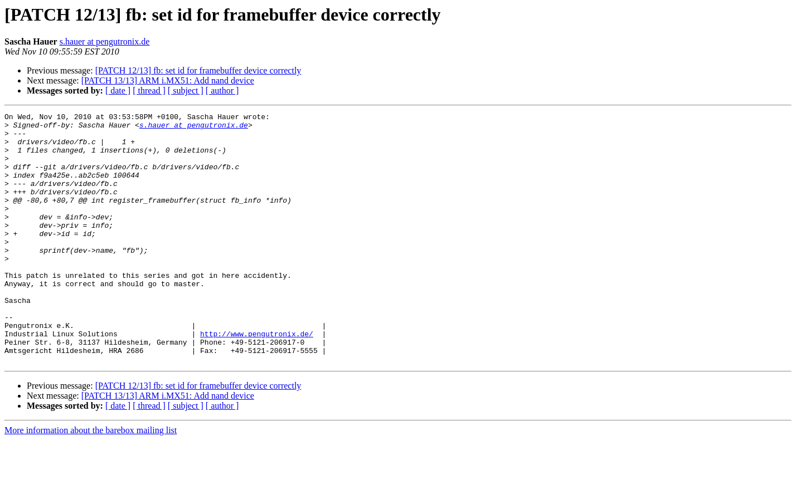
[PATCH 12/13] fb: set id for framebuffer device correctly (198, 70)
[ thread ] (149, 90)
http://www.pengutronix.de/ (256, 379)
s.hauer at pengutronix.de (105, 41)
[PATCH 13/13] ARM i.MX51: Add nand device (167, 80)
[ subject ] (185, 90)
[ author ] (222, 90)
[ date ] (117, 90)
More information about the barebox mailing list (90, 480)
